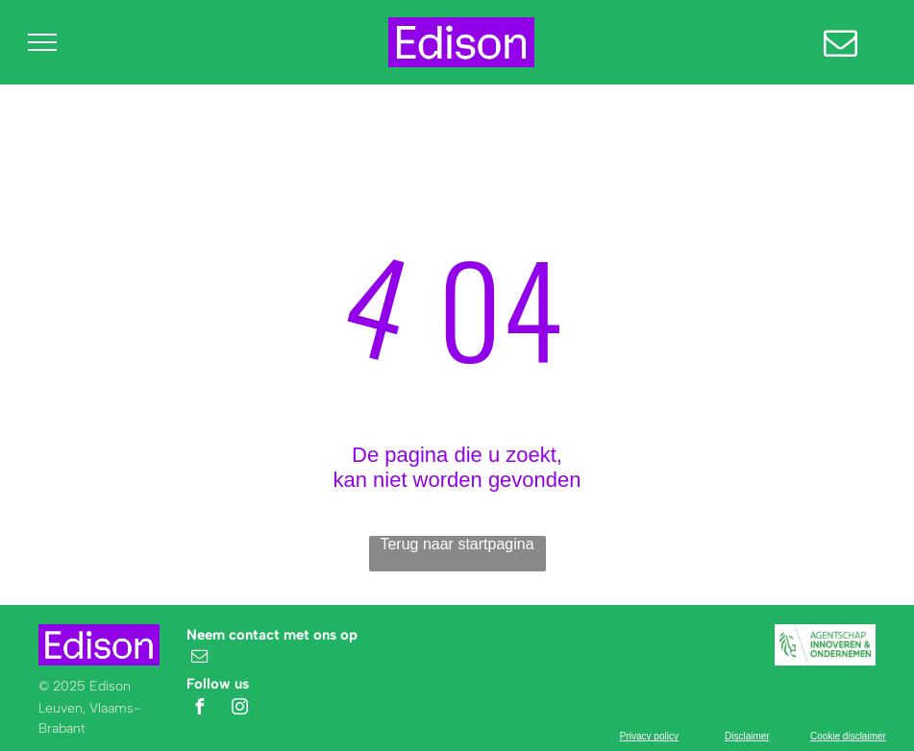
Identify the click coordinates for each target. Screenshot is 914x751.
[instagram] (240, 709)
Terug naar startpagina (456, 544)
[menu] (42, 42)
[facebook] (198, 709)
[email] (198, 658)
